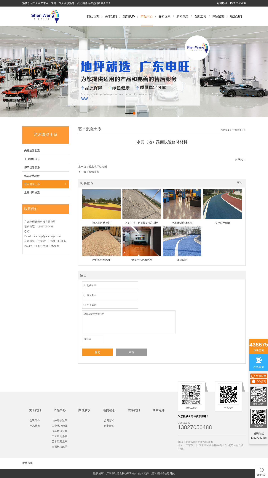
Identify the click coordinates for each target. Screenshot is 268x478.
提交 (97, 352)
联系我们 (236, 16)
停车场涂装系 (32, 167)
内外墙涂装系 (32, 150)
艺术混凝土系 (32, 184)
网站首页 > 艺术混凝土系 (233, 130)
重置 (131, 352)
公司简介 (35, 420)
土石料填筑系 (32, 192)
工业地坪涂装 (32, 158)
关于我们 (111, 16)
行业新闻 (109, 425)
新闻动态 (182, 16)
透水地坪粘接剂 (98, 166)
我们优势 (129, 16)
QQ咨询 (258, 381)
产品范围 (35, 425)
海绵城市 (94, 171)
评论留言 (218, 16)
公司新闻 (109, 420)
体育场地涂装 (32, 175)
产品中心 (147, 16)
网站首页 (93, 16)
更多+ (240, 182)
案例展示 (164, 16)
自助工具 (200, 16)
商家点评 (159, 410)
